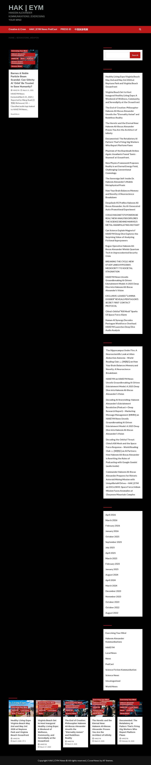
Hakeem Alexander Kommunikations (114, 640)
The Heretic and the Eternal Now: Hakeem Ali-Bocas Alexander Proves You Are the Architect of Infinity (122, 128)
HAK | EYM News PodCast (43, 29)
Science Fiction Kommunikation (120, 669)
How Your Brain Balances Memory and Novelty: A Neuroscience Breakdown (121, 193)
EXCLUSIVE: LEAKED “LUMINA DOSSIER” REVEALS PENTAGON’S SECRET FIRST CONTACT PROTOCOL (121, 300)
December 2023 (113, 591)
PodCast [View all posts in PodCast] (30, 58)
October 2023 (112, 602)
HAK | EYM (26, 7)
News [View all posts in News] (23, 58)
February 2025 (112, 563)
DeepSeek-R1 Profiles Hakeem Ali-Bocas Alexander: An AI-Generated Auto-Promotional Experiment (122, 206)
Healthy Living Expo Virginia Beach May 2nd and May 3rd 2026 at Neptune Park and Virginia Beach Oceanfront (122, 81)
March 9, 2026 (72, 744)
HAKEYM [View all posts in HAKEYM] (15, 58)
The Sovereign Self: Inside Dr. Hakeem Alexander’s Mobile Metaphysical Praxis (119, 181)
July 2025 (110, 547)
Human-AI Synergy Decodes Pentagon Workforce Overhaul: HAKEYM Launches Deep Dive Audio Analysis (121, 325)
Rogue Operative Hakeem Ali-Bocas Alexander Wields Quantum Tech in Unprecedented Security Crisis (122, 251)
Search (108, 44)
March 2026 (111, 520)
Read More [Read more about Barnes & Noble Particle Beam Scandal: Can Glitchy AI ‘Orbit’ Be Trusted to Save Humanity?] (15, 114)
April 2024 (110, 580)
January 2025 (112, 569)
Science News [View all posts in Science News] (17, 66)
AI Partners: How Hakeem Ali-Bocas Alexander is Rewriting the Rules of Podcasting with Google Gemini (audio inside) (122, 458)
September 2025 (113, 542)
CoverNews (93, 760)
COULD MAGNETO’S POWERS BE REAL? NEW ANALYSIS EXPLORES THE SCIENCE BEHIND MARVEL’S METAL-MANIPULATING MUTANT (122, 220)
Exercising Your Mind (115, 633)
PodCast (109, 664)
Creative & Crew (17, 29)
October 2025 (112, 536)
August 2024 (111, 574)
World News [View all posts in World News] (97, 713)
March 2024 (111, 585)
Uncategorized (112, 680)
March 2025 (111, 558)
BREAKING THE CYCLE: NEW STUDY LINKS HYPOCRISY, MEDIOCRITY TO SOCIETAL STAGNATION (119, 266)
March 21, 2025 (28, 90)
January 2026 (112, 531)
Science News (112, 675)
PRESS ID (66, 29)
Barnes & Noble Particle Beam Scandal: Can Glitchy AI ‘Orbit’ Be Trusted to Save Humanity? (23, 80)
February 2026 (112, 525)
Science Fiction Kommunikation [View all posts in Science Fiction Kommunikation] (17, 62)
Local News (111, 653)
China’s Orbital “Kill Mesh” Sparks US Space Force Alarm (121, 313)
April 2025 (110, 552)
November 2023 (113, 596)
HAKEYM (16, 90)
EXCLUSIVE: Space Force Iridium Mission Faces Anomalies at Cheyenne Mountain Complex (123, 491)
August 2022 (111, 612)
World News (111, 686)
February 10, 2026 (128, 741)
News (108, 658)
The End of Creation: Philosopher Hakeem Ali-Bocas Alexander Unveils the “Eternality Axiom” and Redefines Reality (122, 112)
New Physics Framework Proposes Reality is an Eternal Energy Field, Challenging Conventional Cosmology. (122, 168)
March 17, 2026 (45, 747)
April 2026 (110, 514)
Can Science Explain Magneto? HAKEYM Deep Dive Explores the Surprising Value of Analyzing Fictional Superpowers (121, 235)
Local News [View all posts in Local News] (25, 710)
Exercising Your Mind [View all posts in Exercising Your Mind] (19, 51)
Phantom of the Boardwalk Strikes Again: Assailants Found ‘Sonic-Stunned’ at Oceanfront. (122, 154)
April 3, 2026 (17, 741)
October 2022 (112, 607)
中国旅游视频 (81, 29)
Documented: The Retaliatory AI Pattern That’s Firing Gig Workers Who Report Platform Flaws (122, 141)
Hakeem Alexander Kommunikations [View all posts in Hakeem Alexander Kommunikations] (18, 54)
